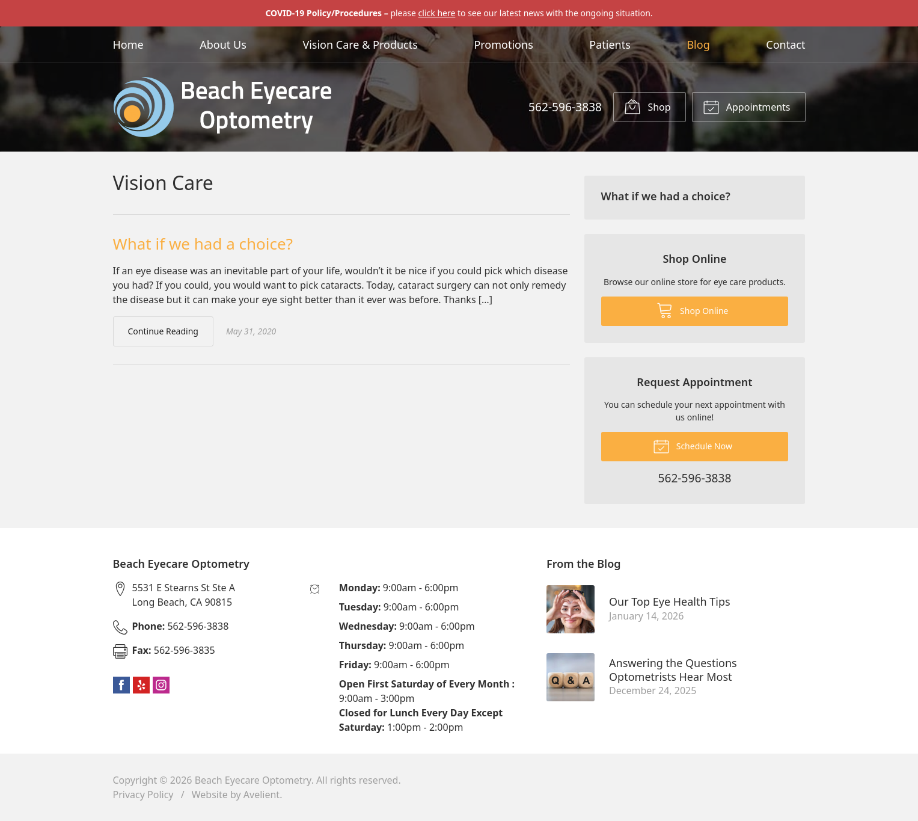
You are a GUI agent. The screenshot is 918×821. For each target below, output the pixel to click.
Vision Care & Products (359, 44)
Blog (698, 44)
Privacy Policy (143, 794)
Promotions (503, 44)
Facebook (121, 685)
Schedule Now (692, 445)
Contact (785, 44)
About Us (223, 44)
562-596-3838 (565, 107)
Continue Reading (163, 331)
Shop (647, 106)
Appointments (747, 106)
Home (128, 44)
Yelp (141, 685)
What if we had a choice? (203, 243)
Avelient (261, 794)
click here (437, 13)
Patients (610, 44)
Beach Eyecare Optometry (253, 780)
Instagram (161, 685)
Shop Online (692, 309)
